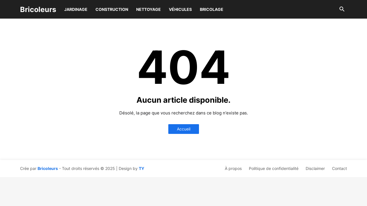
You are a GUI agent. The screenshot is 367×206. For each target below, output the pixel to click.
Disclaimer (315, 168)
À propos (233, 168)
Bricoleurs (38, 9)
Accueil (183, 128)
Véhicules (180, 9)
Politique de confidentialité (273, 168)
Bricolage (211, 9)
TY (141, 168)
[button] (342, 9)
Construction (111, 9)
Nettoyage (148, 9)
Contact (339, 168)
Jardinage (75, 9)
